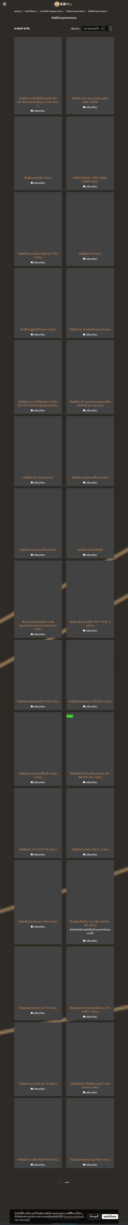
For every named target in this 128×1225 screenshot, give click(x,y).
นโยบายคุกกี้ (24, 1219)
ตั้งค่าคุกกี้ (94, 1216)
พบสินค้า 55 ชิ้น (22, 28)
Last (67, 1182)
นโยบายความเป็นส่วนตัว (73, 1216)
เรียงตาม (76, 28)
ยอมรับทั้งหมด (110, 1216)
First (61, 1182)
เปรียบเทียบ (39, 111)
